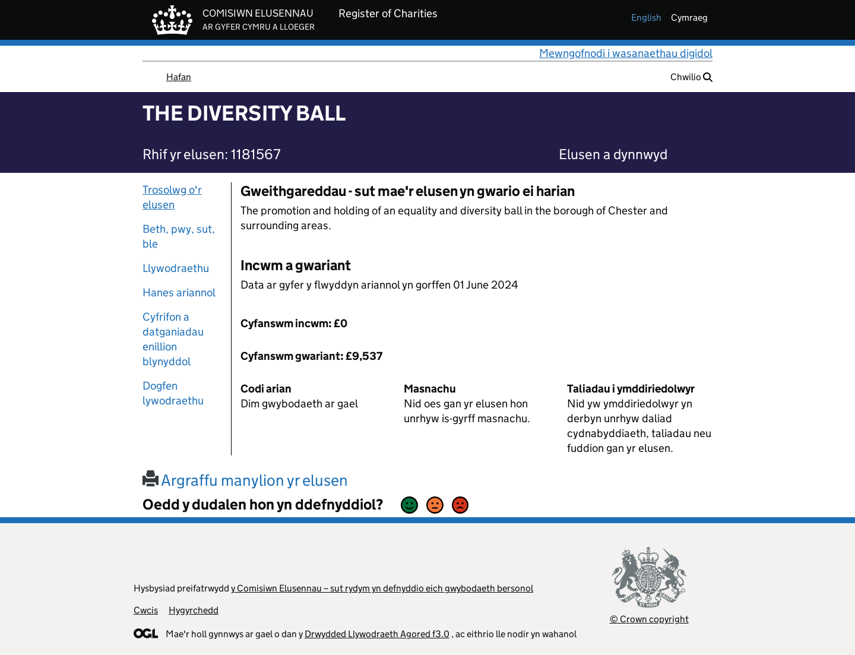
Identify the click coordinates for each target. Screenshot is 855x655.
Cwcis (146, 610)
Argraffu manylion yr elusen (245, 480)
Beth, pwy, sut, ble (178, 236)
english (646, 17)
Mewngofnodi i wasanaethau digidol (625, 53)
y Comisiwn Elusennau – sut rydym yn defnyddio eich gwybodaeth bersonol (382, 588)
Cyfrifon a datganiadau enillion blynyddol (173, 339)
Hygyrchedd (193, 610)
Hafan (178, 77)
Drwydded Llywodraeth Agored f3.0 (377, 634)
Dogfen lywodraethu (173, 393)
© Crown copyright (649, 619)
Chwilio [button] (691, 77)
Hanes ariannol (179, 292)
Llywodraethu (175, 268)
